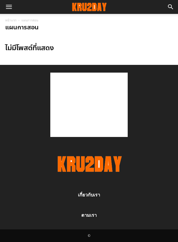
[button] (9, 7)
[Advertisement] (89, 105)
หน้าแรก (11, 20)
